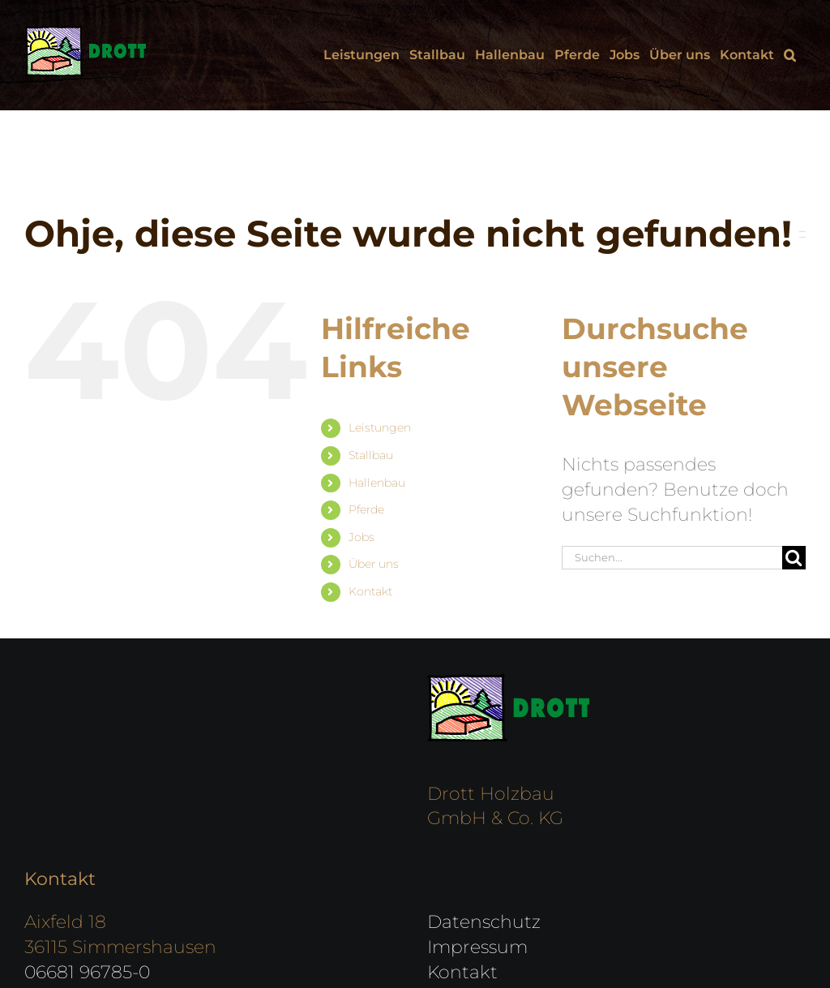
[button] (790, 55)
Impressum (477, 947)
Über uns (374, 563)
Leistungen (380, 427)
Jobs (361, 537)
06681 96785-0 (87, 972)
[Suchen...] (672, 557)
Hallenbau (377, 482)
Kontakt (370, 591)
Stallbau (371, 455)
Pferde (366, 509)
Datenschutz (484, 922)
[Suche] (794, 557)
